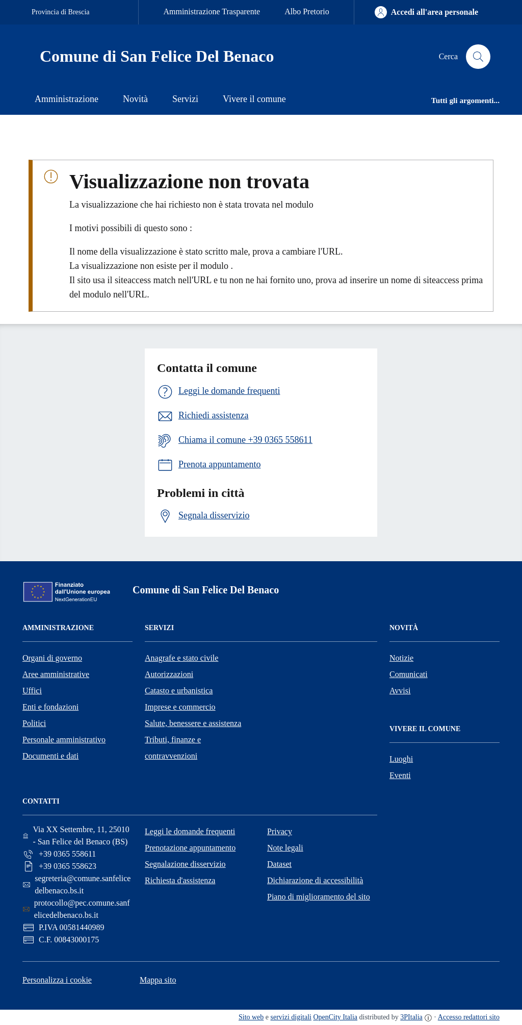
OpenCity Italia (335, 1017)
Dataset (279, 864)
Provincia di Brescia (61, 12)
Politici (34, 723)
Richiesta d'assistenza (180, 880)
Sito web (251, 1017)
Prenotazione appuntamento (190, 847)
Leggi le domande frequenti (190, 831)
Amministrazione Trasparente (211, 11)
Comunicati (408, 674)
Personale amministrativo (64, 739)
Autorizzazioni (169, 674)
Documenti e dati (50, 756)
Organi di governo (52, 658)
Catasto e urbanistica (179, 690)
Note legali (285, 847)
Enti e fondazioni (50, 707)
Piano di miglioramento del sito (318, 896)
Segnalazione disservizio (185, 864)
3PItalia (411, 1017)
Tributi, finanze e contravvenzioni (173, 747)
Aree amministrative (55, 674)
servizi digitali (291, 1017)
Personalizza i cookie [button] (57, 980)
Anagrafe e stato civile (181, 658)
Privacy (279, 831)
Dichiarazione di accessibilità (315, 880)
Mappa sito (158, 980)
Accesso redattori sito (469, 1017)
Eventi (400, 775)
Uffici (32, 690)
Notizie (401, 658)
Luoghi (401, 759)
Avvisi (399, 690)
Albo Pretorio (306, 11)
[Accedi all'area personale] (426, 12)
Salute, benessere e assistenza (193, 723)
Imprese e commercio (180, 707)
